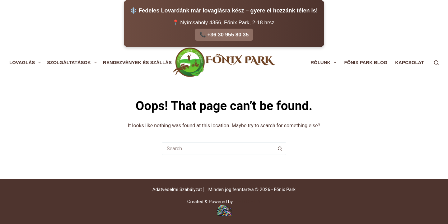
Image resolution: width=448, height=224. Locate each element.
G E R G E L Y (247, 201)
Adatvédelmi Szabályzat (177, 189)
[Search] (436, 62)
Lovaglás (26, 62)
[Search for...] (218, 148)
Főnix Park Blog (365, 62)
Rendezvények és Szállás (141, 62)
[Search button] (280, 148)
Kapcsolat (409, 62)
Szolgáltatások (73, 62)
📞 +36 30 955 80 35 (224, 35)
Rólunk (324, 62)
